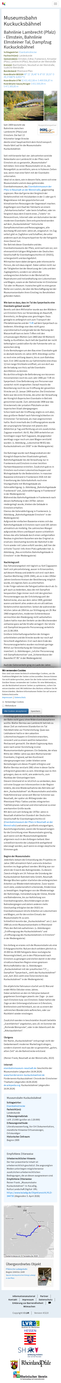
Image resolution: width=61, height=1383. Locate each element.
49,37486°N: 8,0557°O (14, 77)
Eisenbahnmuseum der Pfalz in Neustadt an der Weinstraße (28, 188)
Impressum (28, 1299)
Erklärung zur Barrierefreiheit (27, 1303)
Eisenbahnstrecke (28, 52)
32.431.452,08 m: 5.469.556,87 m (37, 80)
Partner (44, 1296)
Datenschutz (45, 1299)
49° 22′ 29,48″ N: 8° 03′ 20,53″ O (39, 74)
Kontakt (13, 1299)
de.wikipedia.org (12, 1085)
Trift (31, 323)
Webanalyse (9, 705)
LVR (27, 1313)
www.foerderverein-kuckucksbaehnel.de (24, 1075)
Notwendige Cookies (13, 701)
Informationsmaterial (24, 1296)
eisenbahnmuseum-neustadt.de (20, 1068)
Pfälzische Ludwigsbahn (16, 1269)
